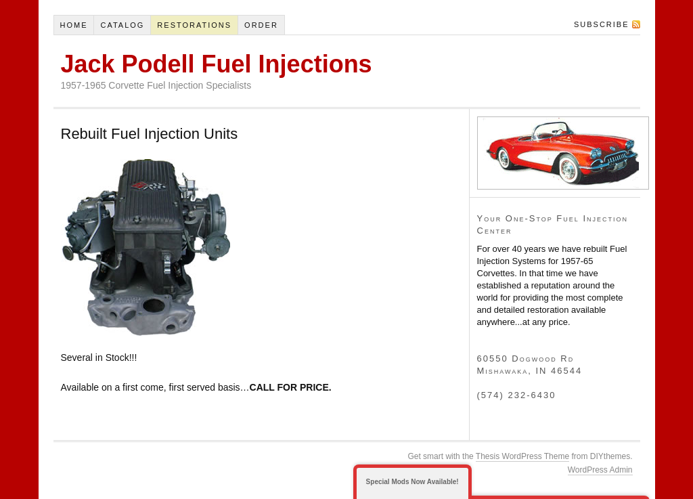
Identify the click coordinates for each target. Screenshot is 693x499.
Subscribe (601, 24)
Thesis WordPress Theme (522, 456)
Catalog (122, 25)
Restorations (194, 25)
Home (73, 25)
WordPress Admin (600, 470)
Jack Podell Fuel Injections (216, 64)
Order (261, 25)
